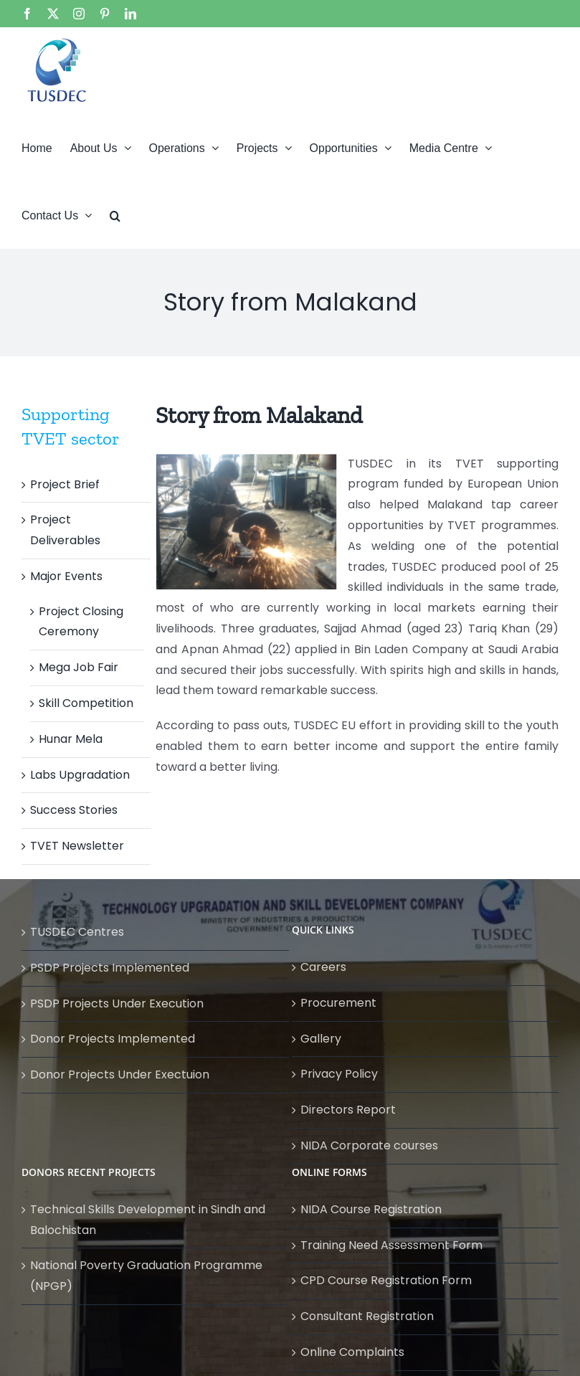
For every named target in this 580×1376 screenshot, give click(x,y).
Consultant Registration (367, 1316)
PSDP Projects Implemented (109, 967)
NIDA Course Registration (371, 1209)
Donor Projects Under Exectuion (119, 1074)
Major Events (66, 576)
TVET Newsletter (77, 846)
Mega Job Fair (78, 667)
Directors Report (348, 1109)
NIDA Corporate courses (369, 1145)
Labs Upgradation (80, 775)
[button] (115, 214)
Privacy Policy (339, 1074)
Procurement (338, 1003)
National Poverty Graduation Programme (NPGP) (146, 1275)
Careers (323, 967)
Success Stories (74, 810)
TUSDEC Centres (77, 932)
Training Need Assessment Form (391, 1245)
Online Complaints (352, 1352)
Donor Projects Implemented (112, 1038)
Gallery (320, 1038)
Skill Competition (86, 703)
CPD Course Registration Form (386, 1280)
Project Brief (65, 484)
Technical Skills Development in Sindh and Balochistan (147, 1219)
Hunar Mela (71, 739)
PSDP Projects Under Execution (117, 1003)
